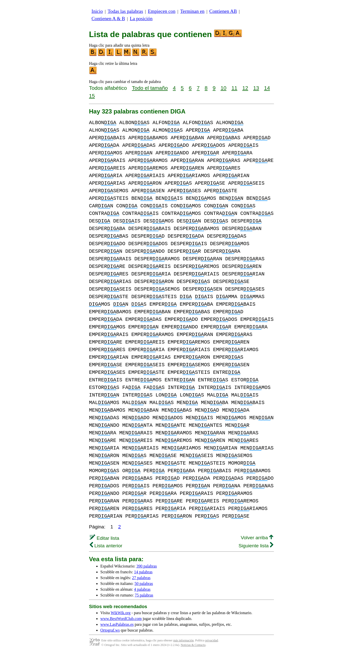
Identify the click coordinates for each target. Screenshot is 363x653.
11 (234, 88)
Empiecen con (161, 11)
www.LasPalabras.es (117, 624)
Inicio (97, 11)
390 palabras (146, 566)
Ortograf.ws (110, 630)
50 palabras (144, 583)
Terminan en (192, 11)
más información (183, 640)
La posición (141, 18)
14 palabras (143, 572)
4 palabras (142, 589)
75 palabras (144, 595)
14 (267, 88)
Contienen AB (223, 11)
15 (92, 96)
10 (223, 88)
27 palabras (141, 578)
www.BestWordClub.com (121, 618)
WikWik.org (121, 613)
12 (245, 88)
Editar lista (104, 538)
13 (256, 88)
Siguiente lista (255, 545)
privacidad (211, 640)
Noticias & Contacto (193, 645)
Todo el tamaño (150, 88)
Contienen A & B (108, 18)
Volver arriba (257, 537)
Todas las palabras (125, 11)
